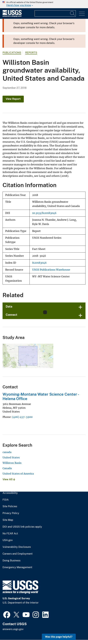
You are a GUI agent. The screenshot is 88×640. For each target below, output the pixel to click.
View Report (13, 98)
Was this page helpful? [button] (58, 636)
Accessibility (10, 493)
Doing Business (11, 560)
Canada (7, 468)
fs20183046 (39, 262)
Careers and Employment (18, 553)
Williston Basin (12, 462)
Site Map (8, 520)
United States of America (18, 473)
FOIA (6, 499)
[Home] (12, 16)
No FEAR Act (10, 533)
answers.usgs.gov (13, 629)
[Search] (72, 13)
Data (9, 306)
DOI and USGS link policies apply (22, 526)
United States (11, 457)
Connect (11, 314)
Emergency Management (17, 567)
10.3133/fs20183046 (44, 213)
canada (7, 452)
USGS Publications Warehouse (51, 269)
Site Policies (10, 506)
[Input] (55, 13)
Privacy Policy (11, 513)
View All (9, 479)
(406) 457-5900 (22, 417)
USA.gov (8, 540)
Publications (12, 52)
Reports (31, 52)
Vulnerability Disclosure (17, 547)
